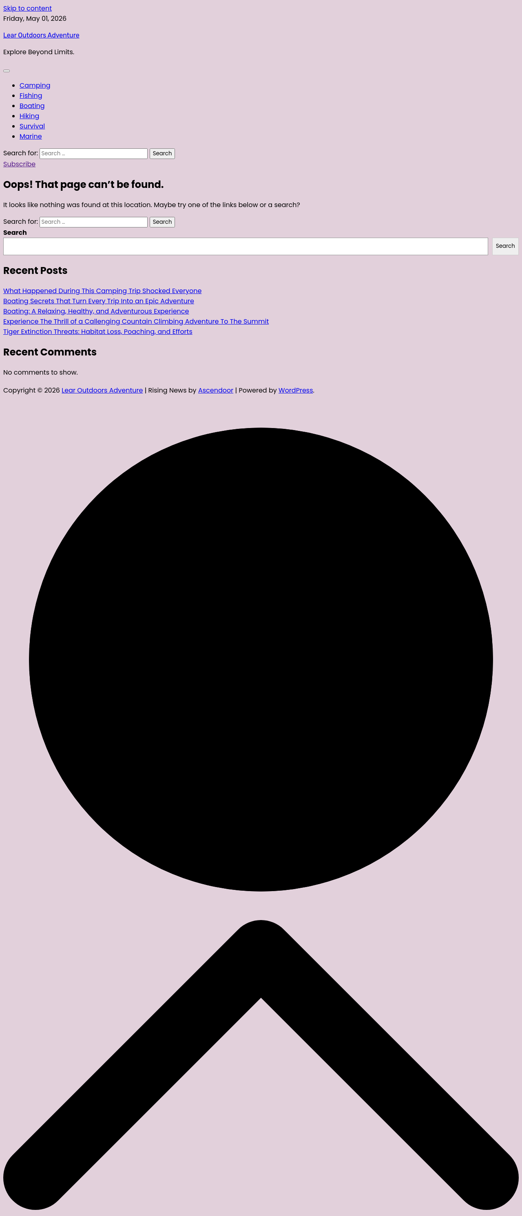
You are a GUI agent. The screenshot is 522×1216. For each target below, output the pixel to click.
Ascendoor (215, 390)
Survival (32, 126)
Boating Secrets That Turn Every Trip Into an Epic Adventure (98, 301)
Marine (31, 136)
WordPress (296, 390)
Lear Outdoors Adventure (41, 35)
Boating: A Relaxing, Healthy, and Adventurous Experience (96, 311)
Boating (32, 105)
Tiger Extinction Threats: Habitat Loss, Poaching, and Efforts (97, 331)
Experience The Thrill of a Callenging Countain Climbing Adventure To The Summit (136, 321)
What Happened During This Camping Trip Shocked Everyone (102, 291)
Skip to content (27, 8)
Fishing (31, 95)
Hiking (29, 116)
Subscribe (19, 164)
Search (15, 232)
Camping (35, 85)
